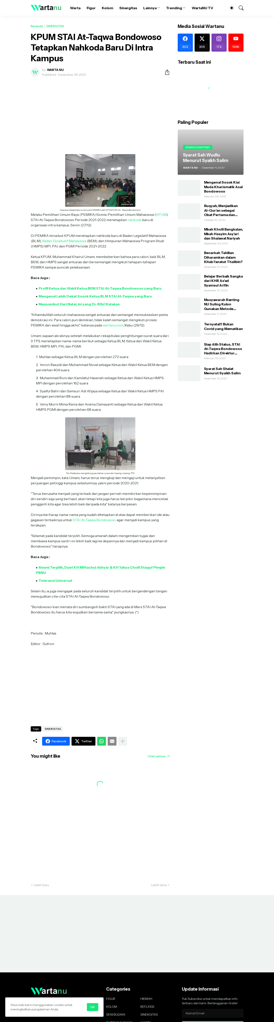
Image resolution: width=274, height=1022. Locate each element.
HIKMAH (146, 999)
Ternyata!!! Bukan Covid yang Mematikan (223, 326)
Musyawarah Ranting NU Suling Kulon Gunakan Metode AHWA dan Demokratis (223, 304)
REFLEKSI (147, 1007)
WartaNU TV (202, 8)
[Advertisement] (100, 113)
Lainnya (149, 8)
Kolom (107, 8)
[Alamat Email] (213, 1013)
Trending (174, 8)
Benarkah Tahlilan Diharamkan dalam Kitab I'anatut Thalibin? (223, 257)
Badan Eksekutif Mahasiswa (64, 241)
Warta (75, 8)
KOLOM (111, 1007)
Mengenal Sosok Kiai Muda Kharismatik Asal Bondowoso (223, 186)
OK (92, 1007)
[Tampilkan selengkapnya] (122, 741)
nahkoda (134, 220)
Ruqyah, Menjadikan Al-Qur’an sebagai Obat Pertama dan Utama (221, 210)
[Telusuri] (239, 8)
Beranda (37, 26)
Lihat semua (156, 756)
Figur (91, 8)
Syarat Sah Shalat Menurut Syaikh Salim (222, 370)
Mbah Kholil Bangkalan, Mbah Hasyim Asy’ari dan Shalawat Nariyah (223, 233)
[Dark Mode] (229, 8)
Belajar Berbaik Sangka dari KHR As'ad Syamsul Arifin (223, 280)
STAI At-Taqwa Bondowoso (94, 520)
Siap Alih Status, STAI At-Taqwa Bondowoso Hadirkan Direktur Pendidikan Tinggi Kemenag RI (223, 348)
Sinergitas (128, 8)
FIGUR (110, 999)
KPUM (161, 214)
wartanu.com (113, 325)
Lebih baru (41, 885)
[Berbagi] (165, 72)
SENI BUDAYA (115, 1015)
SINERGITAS (55, 26)
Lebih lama (159, 885)
